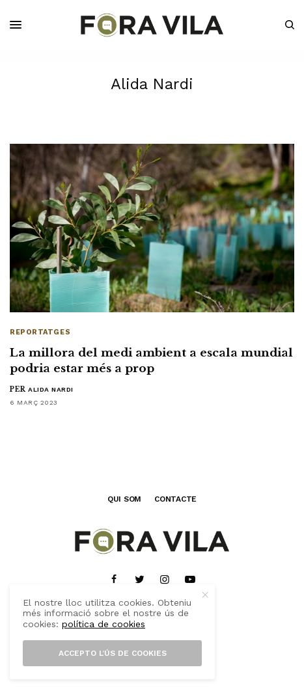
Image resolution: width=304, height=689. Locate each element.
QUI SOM (124, 499)
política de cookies (103, 624)
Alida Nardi (51, 389)
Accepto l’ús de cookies (113, 653)
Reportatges (40, 332)
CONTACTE (175, 499)
